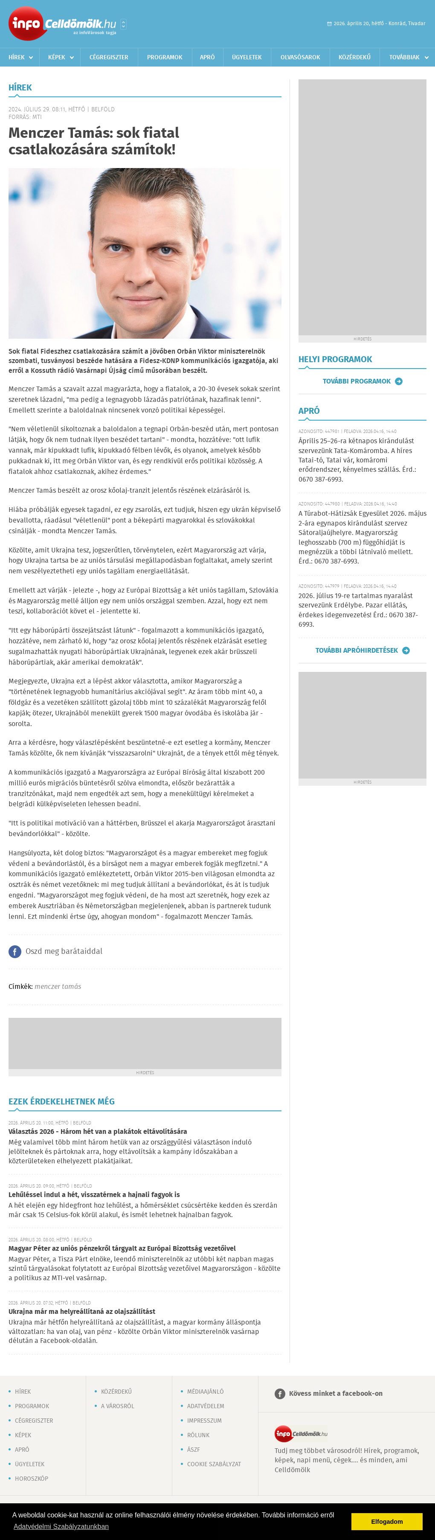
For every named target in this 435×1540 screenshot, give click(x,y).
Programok (165, 57)
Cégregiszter (109, 57)
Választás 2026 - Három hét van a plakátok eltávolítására (98, 1132)
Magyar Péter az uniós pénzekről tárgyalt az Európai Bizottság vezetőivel (122, 1249)
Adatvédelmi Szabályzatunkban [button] (61, 1526)
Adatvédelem (205, 1406)
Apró (207, 57)
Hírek (17, 57)
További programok (357, 381)
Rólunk (198, 1435)
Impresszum (204, 1421)
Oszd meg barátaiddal (64, 952)
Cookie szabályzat (214, 1464)
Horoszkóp (31, 1479)
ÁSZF (193, 1450)
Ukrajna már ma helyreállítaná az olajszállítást (82, 1312)
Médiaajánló (205, 1392)
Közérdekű (355, 57)
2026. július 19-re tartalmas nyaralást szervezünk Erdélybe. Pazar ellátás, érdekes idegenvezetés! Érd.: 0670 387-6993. (358, 610)
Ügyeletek (247, 57)
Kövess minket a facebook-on (336, 1394)
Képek (56, 57)
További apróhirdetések (357, 650)
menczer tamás (58, 987)
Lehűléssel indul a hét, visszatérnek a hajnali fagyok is (94, 1195)
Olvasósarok (300, 57)
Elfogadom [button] (387, 1521)
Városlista (123, 24)
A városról (117, 1406)
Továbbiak (404, 57)
